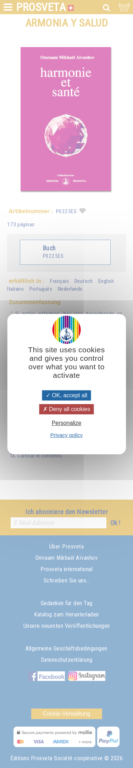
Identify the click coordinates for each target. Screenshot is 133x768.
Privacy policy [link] (66, 435)
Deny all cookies (66, 409)
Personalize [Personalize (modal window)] (67, 423)
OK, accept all (66, 395)
